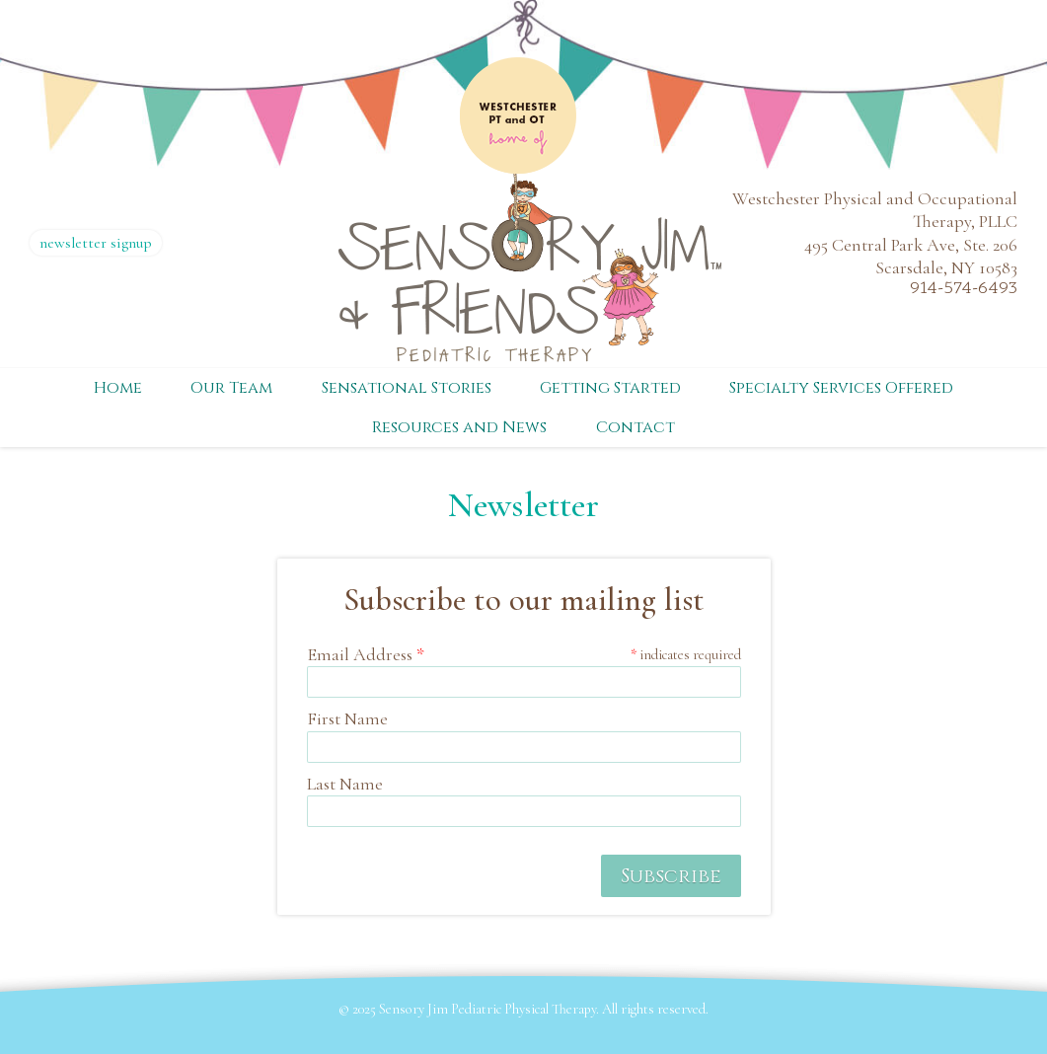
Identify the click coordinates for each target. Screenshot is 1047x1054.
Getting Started (610, 388)
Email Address (365, 654)
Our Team (231, 388)
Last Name (345, 783)
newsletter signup (95, 243)
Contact (635, 427)
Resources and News (459, 427)
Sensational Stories (406, 388)
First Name (347, 718)
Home (118, 388)
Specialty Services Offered (841, 388)
